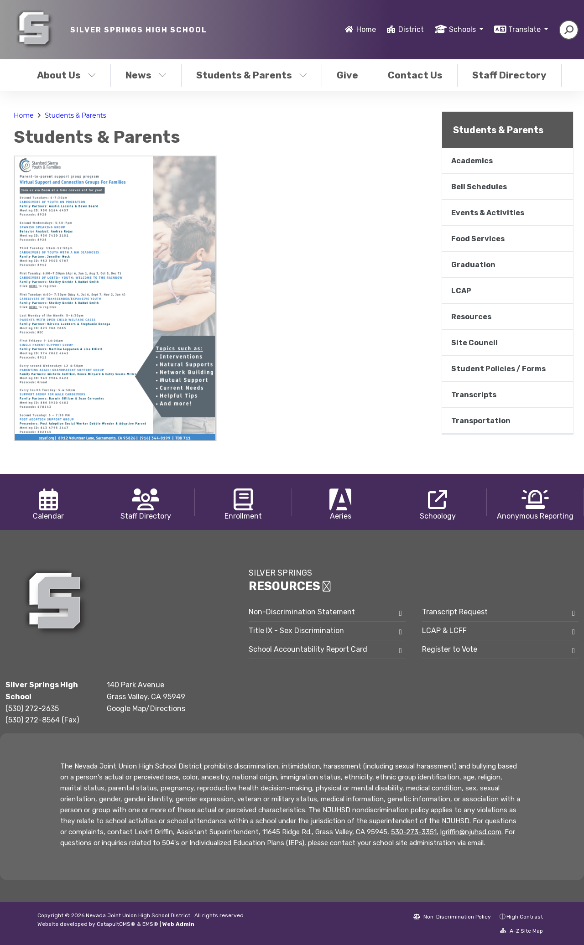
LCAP (461, 290)
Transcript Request (455, 612)
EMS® (150, 924)
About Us (66, 75)
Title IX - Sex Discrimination (296, 630)
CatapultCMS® (116, 924)
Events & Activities (487, 212)
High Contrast (524, 917)
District (411, 29)
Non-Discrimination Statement (302, 612)
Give (347, 75)
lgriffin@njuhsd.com (470, 832)
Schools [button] (463, 29)
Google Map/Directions (146, 708)
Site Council (474, 342)
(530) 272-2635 (32, 708)
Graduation (473, 264)
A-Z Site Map (521, 931)
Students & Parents (251, 75)
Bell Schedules (479, 186)
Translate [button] (525, 29)
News (146, 75)
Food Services (478, 238)
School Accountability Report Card (308, 649)
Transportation (481, 420)
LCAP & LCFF (444, 630)
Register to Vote (449, 649)
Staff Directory (509, 75)
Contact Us (415, 75)
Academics (472, 160)
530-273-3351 (414, 832)
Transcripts (473, 394)
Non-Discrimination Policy (452, 917)
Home (366, 29)
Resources (471, 316)
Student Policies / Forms (498, 368)
